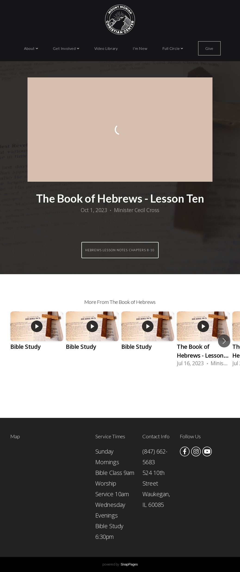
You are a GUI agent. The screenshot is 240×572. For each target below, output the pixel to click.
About (31, 48)
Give (209, 48)
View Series (120, 386)
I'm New (140, 48)
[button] (224, 341)
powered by (120, 564)
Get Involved (66, 48)
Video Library (106, 48)
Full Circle (172, 48)
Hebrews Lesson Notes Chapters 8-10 (119, 250)
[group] (36, 336)
